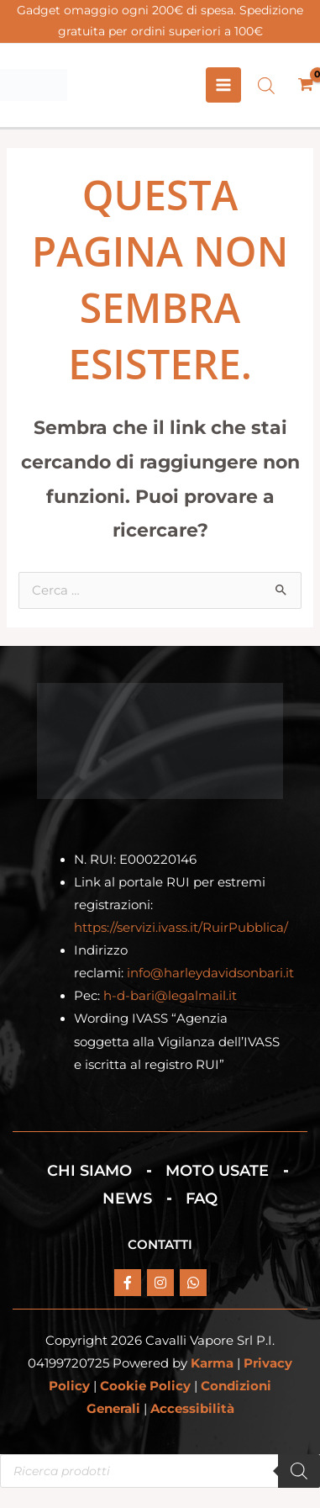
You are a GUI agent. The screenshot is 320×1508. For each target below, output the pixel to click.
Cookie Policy (145, 1386)
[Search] (299, 1471)
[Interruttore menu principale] (223, 85)
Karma (212, 1363)
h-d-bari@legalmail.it (170, 995)
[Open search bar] (266, 85)
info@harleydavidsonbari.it (210, 973)
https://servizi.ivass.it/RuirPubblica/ (181, 927)
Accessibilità (192, 1408)
